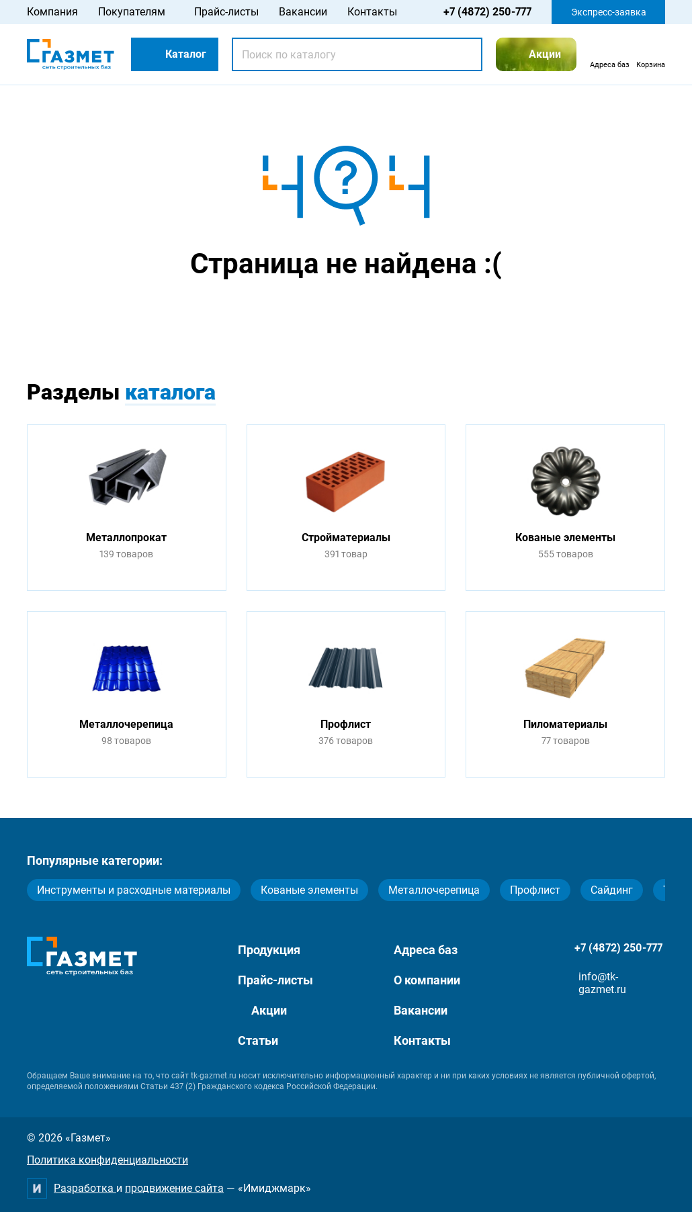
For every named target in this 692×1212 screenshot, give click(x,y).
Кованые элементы (309, 890)
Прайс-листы (226, 11)
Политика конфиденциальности (107, 1160)
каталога (170, 392)
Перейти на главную (303, 314)
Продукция (269, 950)
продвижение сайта (174, 1188)
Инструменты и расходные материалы (133, 890)
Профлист (535, 890)
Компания (52, 11)
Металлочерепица (434, 890)
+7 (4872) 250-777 (487, 11)
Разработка (85, 1188)
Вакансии (303, 11)
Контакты (372, 11)
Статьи (258, 1040)
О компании (427, 980)
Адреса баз (426, 950)
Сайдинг (612, 890)
